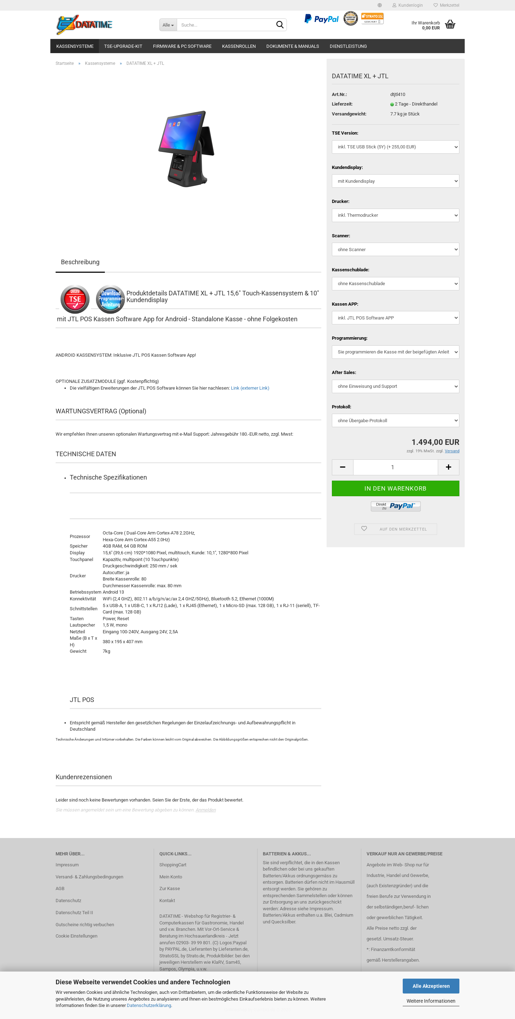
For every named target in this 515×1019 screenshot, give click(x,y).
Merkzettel (446, 5)
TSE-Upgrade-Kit (123, 46)
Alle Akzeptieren (431, 986)
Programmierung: (350, 338)
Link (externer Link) (250, 388)
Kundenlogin (407, 5)
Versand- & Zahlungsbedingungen (89, 876)
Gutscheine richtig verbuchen (85, 924)
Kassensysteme (75, 46)
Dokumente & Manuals (292, 46)
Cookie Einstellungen (76, 936)
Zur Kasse (169, 888)
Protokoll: (341, 406)
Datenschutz (68, 900)
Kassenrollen (239, 46)
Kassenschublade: (350, 269)
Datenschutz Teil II (74, 912)
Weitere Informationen (431, 1001)
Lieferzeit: (342, 104)
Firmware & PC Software (182, 46)
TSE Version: (345, 133)
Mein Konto (170, 876)
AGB (60, 888)
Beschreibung (80, 262)
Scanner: (341, 235)
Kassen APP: (345, 304)
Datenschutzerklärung (149, 1005)
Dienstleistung (348, 46)
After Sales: (344, 372)
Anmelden (206, 810)
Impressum (67, 864)
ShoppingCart (172, 864)
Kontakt (167, 900)
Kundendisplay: (347, 167)
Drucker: (341, 201)
